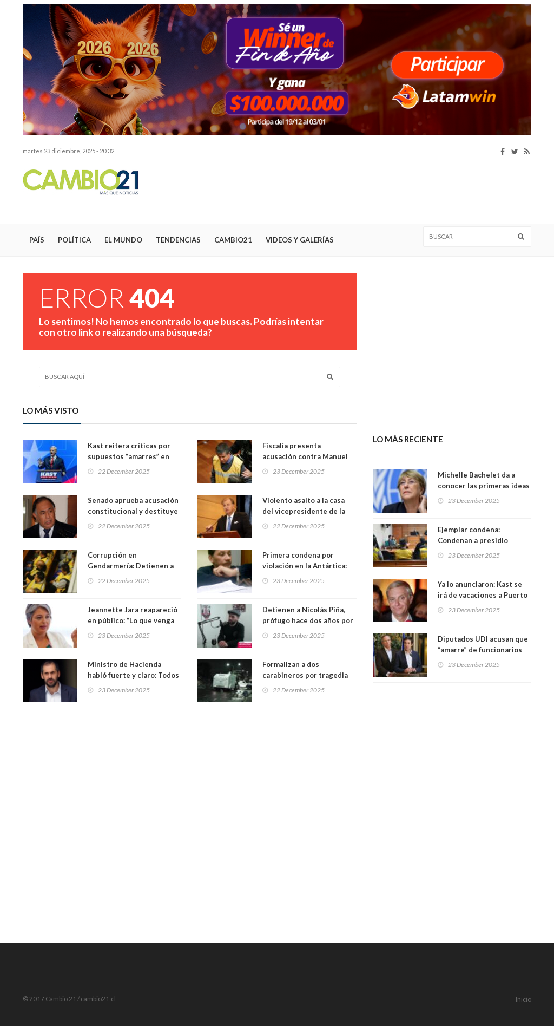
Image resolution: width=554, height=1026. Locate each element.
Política (74, 240)
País (36, 240)
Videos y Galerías (300, 240)
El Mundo (123, 240)
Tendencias (178, 240)
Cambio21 (233, 240)
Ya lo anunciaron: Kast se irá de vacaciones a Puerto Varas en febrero (482, 595)
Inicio (523, 999)
